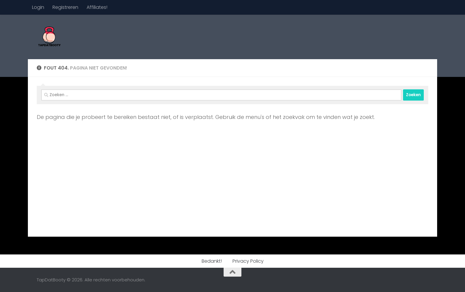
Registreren (65, 7)
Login (38, 7)
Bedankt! (212, 261)
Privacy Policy (248, 261)
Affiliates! (97, 7)
